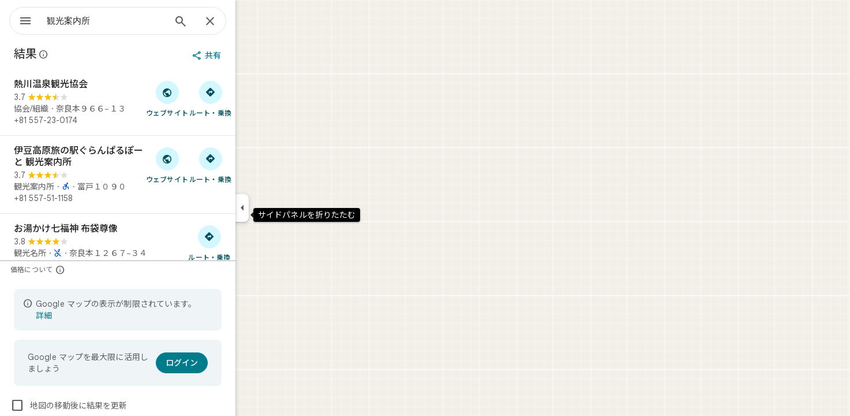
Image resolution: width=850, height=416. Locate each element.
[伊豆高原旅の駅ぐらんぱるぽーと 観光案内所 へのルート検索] (252, 164)
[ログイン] (223, 363)
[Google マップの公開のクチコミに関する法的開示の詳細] (85, 54)
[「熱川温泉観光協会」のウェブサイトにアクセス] (208, 98)
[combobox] (135, 21)
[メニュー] (21, 19)
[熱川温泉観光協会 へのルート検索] (252, 98)
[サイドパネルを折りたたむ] (283, 208)
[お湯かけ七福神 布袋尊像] (159, 247)
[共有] (249, 55)
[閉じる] (251, 22)
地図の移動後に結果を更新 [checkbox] (110, 406)
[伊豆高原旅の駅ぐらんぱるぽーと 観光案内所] (159, 174)
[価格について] (102, 269)
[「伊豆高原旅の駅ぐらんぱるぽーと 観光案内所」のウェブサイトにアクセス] (208, 164)
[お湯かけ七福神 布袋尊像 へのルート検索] (251, 242)
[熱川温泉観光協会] (159, 102)
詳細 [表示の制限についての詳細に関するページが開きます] (85, 315)
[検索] (222, 23)
